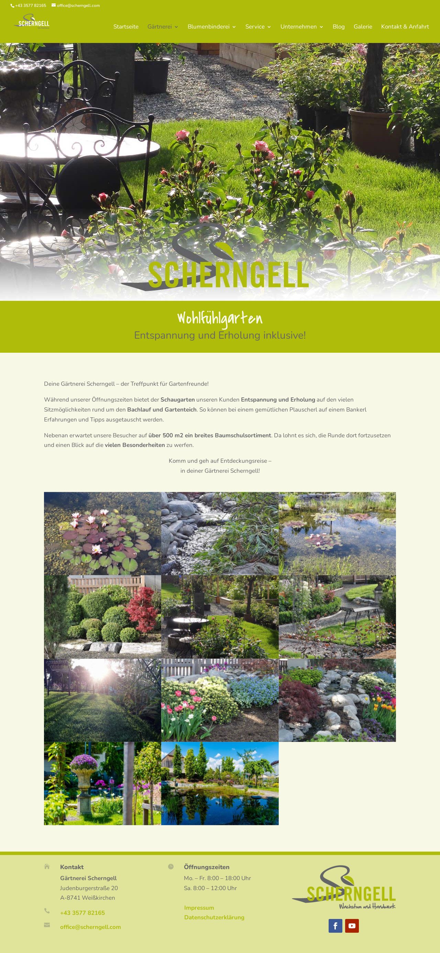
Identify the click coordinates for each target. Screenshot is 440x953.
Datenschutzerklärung (214, 917)
